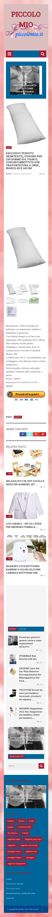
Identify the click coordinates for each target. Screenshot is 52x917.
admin (8, 174)
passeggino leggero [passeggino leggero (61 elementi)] (14, 857)
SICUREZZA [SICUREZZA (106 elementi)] (13, 833)
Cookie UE (10, 898)
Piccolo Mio (19, 909)
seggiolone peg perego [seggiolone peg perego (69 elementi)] (33, 839)
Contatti (9, 879)
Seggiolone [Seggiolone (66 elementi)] (12, 845)
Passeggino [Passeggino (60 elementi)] (30, 857)
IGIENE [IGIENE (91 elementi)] (25, 833)
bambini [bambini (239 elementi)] (11, 827)
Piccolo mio (26, 19)
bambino (17, 417)
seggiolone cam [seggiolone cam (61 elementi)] (31, 851)
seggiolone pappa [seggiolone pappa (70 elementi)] (14, 839)
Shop (9, 147)
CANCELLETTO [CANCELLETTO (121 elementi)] (24, 827)
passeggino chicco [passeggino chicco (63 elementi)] (14, 851)
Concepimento (24, 78)
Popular (23, 629)
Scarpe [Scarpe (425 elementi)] (31, 821)
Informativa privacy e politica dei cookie (20, 893)
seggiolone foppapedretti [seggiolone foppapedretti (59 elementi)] (17, 863)
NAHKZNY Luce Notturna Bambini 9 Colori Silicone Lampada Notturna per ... (23, 569)
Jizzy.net (20, 884)
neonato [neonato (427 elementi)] (21, 821)
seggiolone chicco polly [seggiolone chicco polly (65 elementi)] (28, 845)
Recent (13, 629)
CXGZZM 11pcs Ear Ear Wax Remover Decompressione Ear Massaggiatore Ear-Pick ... (30, 674)
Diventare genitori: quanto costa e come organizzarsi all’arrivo (24, 88)
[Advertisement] (29, 44)
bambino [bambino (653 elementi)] (11, 821)
